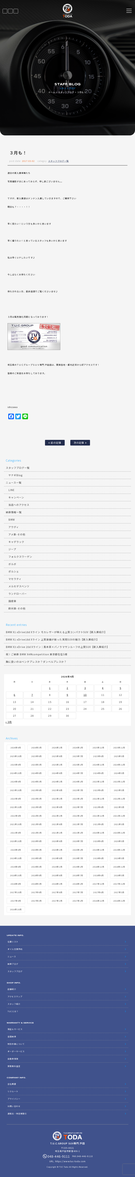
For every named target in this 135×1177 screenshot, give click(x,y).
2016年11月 (119, 900)
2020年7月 (78, 841)
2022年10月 (16, 807)
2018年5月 (119, 875)
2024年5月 (119, 773)
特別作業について (16, 1043)
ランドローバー (17, 593)
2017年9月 (36, 892)
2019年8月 (57, 858)
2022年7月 (78, 807)
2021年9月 (36, 824)
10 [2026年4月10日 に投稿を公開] (85, 695)
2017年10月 (16, 892)
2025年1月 (78, 764)
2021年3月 (36, 832)
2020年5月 (119, 841)
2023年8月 (57, 790)
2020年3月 (36, 849)
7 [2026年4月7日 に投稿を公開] (32, 695)
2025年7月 (78, 756)
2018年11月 (119, 866)
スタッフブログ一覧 (58, 160)
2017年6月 (98, 892)
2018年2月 (57, 883)
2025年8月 (57, 756)
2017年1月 (78, 900)
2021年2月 (57, 832)
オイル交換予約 (15, 949)
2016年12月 (98, 900)
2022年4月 (16, 815)
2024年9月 (36, 773)
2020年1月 (78, 849)
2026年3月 (36, 747)
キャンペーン (16, 497)
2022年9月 (36, 807)
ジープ (12, 549)
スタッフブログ (66, 92)
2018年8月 (57, 875)
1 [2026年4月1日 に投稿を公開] (50, 688)
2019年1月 (78, 866)
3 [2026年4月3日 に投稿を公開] (85, 688)
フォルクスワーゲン (20, 556)
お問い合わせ (14, 1106)
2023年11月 (119, 781)
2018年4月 (16, 883)
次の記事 (80, 442)
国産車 (12, 601)
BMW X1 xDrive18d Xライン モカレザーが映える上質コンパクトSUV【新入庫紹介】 (56, 632)
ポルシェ (13, 571)
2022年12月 (98, 798)
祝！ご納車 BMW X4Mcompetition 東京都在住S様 (36, 654)
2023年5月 (119, 790)
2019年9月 (36, 858)
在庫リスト (5, 11)
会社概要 (12, 1084)
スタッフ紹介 (14, 1003)
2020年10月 (16, 841)
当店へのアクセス (18, 505)
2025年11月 (119, 747)
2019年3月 (36, 866)
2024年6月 (98, 773)
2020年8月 (57, 841)
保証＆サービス (15, 1029)
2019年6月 (98, 858)
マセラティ (14, 579)
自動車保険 (13, 1058)
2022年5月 (119, 807)
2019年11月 (119, 849)
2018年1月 (78, 883)
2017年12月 (98, 883)
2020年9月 (36, 841)
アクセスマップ (15, 996)
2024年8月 (57, 773)
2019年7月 (78, 858)
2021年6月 (98, 824)
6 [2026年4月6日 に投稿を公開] (14, 695)
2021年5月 (119, 824)
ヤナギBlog (15, 475)
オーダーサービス (16, 1051)
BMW (11, 519)
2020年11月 (119, 832)
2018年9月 (36, 875)
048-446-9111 (16, 11)
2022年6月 (98, 807)
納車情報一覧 (14, 512)
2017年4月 (16, 900)
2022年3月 (36, 815)
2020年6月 (98, 841)
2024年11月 (119, 764)
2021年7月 (78, 824)
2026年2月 (57, 747)
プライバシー (14, 1098)
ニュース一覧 (13, 482)
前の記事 (54, 442)
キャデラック (16, 542)
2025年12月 (98, 747)
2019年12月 (98, 849)
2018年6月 (98, 875)
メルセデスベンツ (18, 586)
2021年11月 (119, 815)
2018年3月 (36, 883)
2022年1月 (78, 815)
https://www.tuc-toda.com (70, 1161)
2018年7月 (78, 875)
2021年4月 (16, 832)
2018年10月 (16, 875)
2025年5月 (119, 756)
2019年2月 (57, 866)
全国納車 (12, 1036)
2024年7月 (78, 773)
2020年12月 (98, 832)
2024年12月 (98, 764)
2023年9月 (36, 790)
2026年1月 (78, 747)
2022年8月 (57, 807)
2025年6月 (98, 756)
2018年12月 (98, 866)
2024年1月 (78, 781)
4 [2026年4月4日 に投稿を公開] (103, 688)
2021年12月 (98, 815)
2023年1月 (78, 798)
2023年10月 (16, 790)
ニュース (12, 956)
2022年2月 (57, 815)
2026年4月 (16, 747)
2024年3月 (36, 781)
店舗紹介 (12, 989)
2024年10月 (16, 773)
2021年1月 (78, 832)
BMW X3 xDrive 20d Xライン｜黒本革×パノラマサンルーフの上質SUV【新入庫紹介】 (57, 647)
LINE (10, 11)
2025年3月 (36, 764)
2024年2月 (57, 781)
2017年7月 (78, 892)
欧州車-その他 (16, 608)
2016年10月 (16, 909)
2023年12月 (98, 781)
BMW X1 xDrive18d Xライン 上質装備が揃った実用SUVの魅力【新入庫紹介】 (52, 639)
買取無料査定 (14, 1066)
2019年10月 (16, 858)
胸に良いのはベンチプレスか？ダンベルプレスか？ (36, 661)
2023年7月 (78, 790)
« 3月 (8, 722)
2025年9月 (36, 756)
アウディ (13, 527)
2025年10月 (16, 756)
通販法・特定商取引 (17, 1113)
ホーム (51, 92)
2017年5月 (119, 892)
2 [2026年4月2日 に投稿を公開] (67, 688)
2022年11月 (119, 798)
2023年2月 (57, 798)
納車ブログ (13, 963)
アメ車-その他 (16, 534)
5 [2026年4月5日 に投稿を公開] (120, 688)
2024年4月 (16, 781)
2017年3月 (36, 900)
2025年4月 (16, 764)
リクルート (13, 1091)
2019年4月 (16, 866)
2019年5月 (119, 858)
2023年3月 (36, 798)
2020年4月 (16, 849)
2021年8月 (57, 824)
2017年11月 (119, 883)
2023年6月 (98, 790)
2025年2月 (57, 764)
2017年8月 (57, 892)
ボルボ (12, 564)
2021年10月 (16, 824)
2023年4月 (16, 798)
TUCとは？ (13, 1011)
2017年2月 (57, 900)
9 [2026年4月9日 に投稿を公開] (67, 695)
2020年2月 (57, 849)
